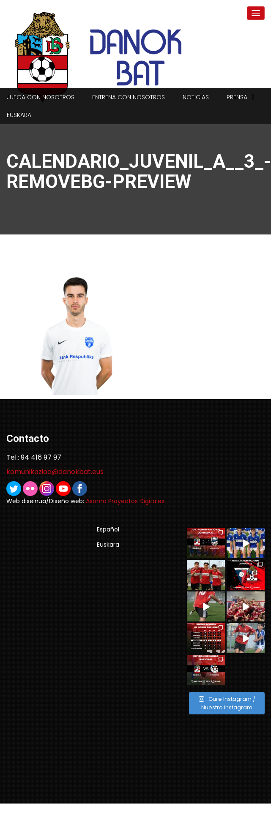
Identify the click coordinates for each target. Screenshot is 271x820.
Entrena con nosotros (128, 97)
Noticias (196, 97)
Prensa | (240, 97)
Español (108, 529)
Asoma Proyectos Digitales (125, 501)
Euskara (19, 115)
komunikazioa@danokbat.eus (55, 472)
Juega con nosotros (40, 97)
